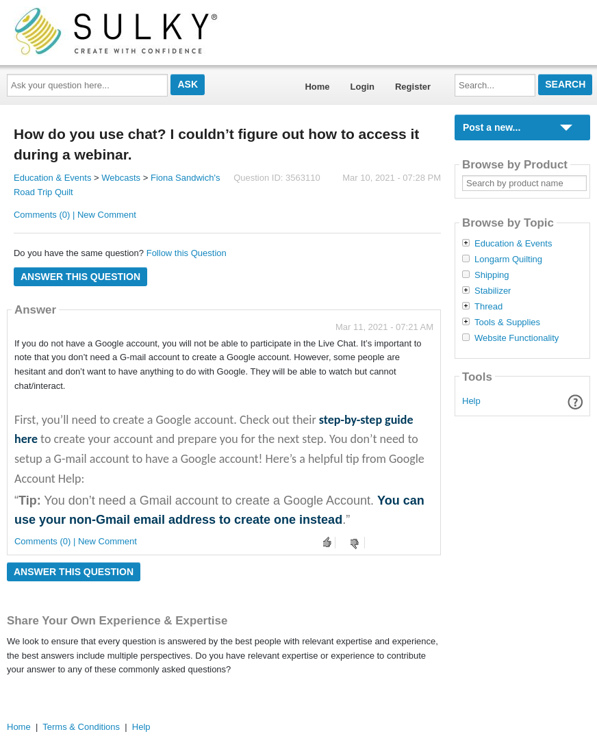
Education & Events (52, 178)
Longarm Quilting (508, 259)
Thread (488, 307)
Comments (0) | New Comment (75, 215)
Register (413, 86)
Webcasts (120, 178)
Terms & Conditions (81, 727)
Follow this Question (187, 253)
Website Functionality (516, 338)
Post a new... (491, 127)
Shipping (491, 275)
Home (317, 86)
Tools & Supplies (507, 322)
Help (471, 401)
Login (362, 86)
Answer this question (80, 276)
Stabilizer (492, 291)
